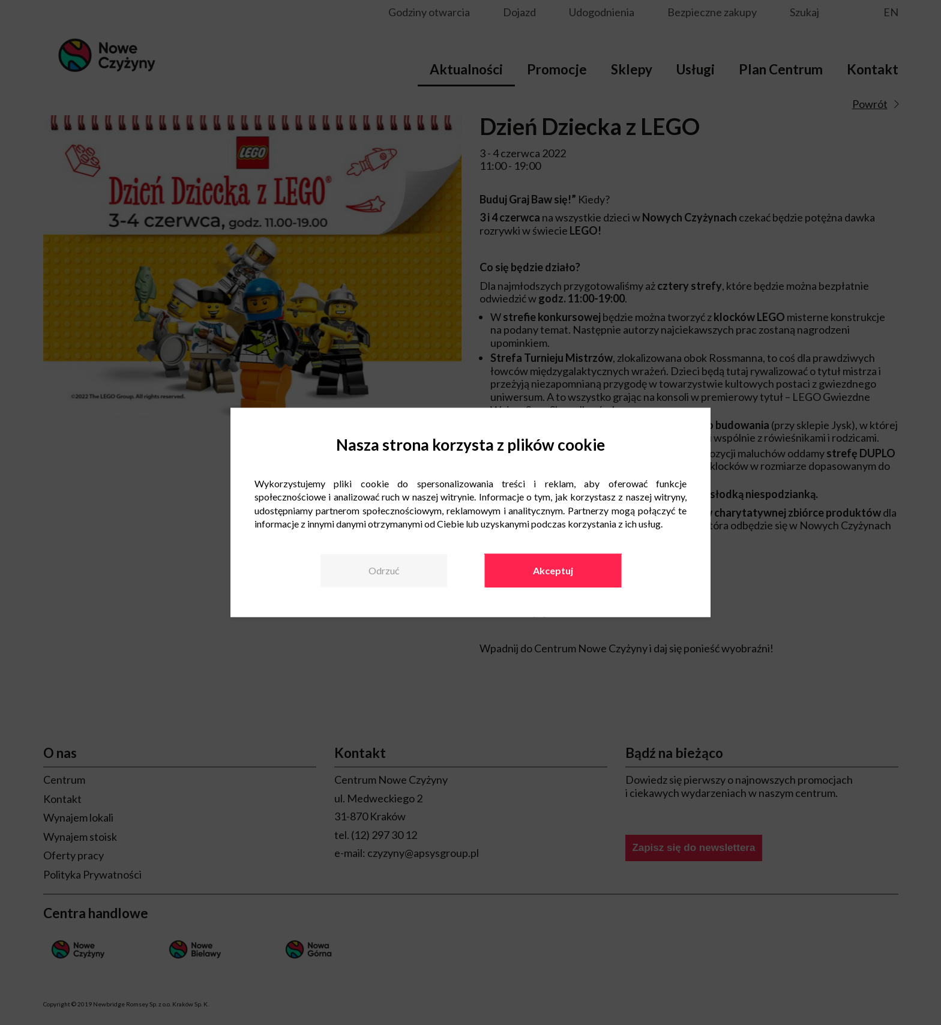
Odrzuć (383, 570)
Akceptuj (553, 570)
